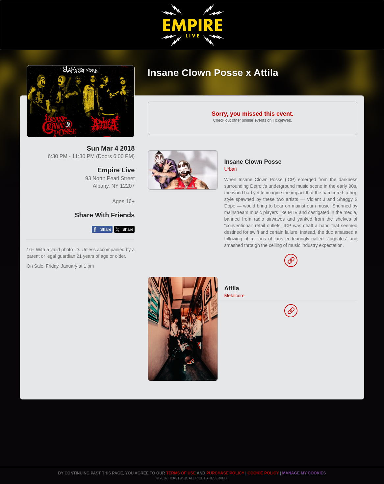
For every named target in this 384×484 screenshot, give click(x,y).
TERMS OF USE (181, 473)
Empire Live (116, 170)
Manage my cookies (304, 473)
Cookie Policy (263, 473)
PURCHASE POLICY (225, 473)
